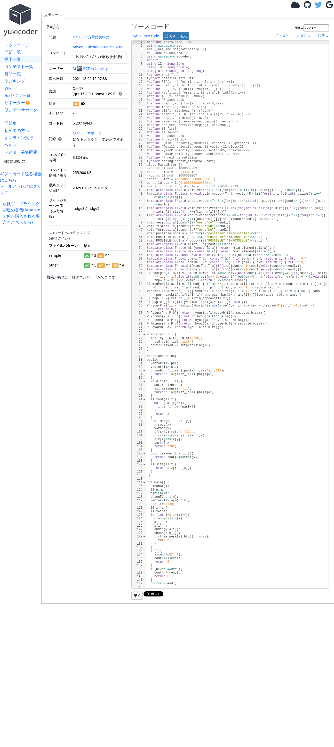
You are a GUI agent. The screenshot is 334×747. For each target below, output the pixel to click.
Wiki (8, 88)
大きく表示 (176, 36)
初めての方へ (16, 130)
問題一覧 (12, 52)
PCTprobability (92, 68)
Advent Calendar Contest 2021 (98, 46)
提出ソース (53, 14)
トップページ (16, 45)
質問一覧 (12, 74)
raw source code (145, 35)
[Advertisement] (22, 302)
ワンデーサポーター (20, 113)
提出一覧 (12, 59)
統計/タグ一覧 (17, 95)
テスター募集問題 (20, 152)
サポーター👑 (17, 102)
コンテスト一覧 (18, 66)
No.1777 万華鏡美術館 (91, 37)
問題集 (10, 123)
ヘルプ (10, 145)
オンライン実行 (18, 137)
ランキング (14, 81)
